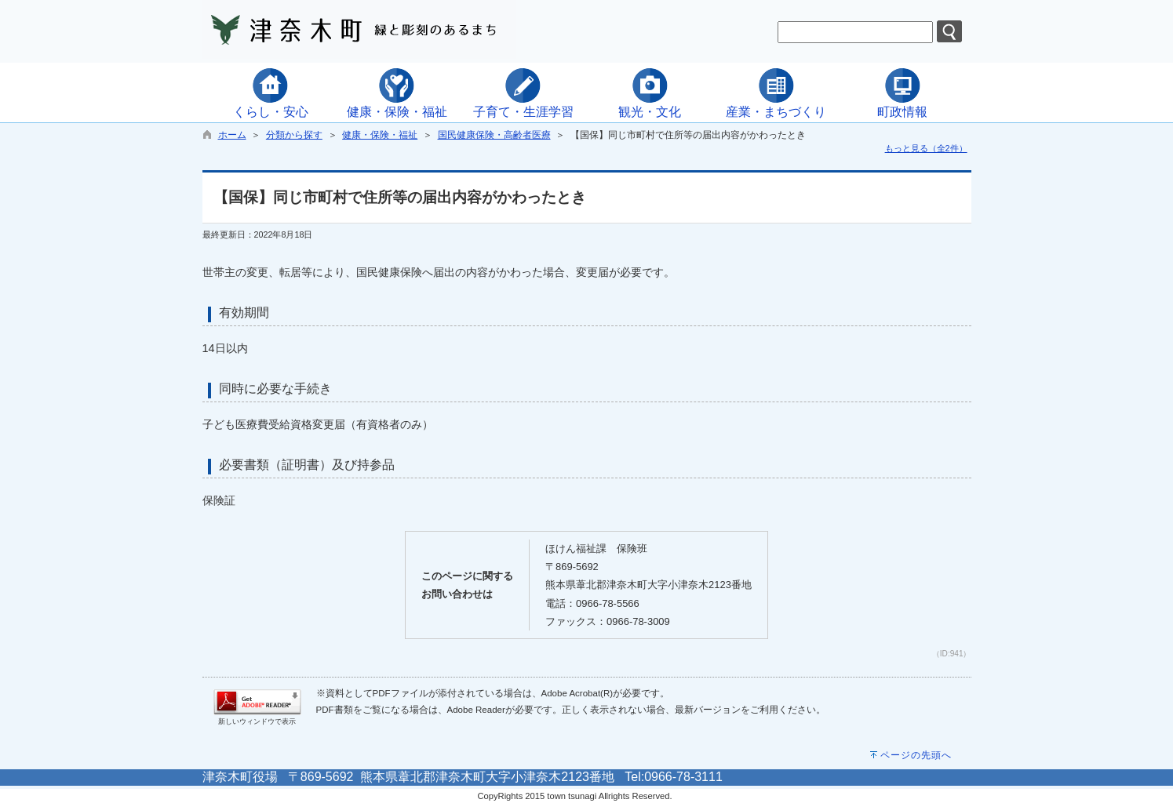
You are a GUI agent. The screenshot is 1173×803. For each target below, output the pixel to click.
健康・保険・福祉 (379, 134)
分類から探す (294, 134)
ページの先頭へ (916, 755)
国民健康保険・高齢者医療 (494, 134)
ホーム (232, 134)
